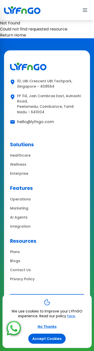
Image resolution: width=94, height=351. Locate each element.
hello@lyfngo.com (35, 122)
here (71, 316)
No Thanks (47, 326)
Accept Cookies (47, 338)
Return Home (13, 35)
